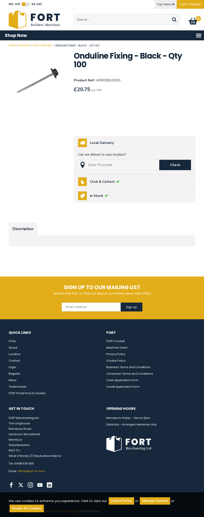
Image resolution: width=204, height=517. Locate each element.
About (13, 348)
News (12, 380)
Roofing (24, 45)
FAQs (12, 341)
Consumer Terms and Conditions (129, 374)
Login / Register (190, 4)
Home (12, 45)
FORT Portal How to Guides (27, 393)
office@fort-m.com (31, 471)
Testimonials (17, 387)
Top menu (165, 4)
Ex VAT (37, 4)
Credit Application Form (123, 387)
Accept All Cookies (26, 508)
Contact (14, 361)
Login (12, 367)
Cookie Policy (115, 361)
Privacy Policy (115, 354)
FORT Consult (115, 341)
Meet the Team (117, 348)
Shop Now (103, 35)
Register (14, 374)
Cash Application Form (122, 380)
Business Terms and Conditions (128, 367)
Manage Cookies (155, 501)
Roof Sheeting (42, 45)
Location (15, 354)
